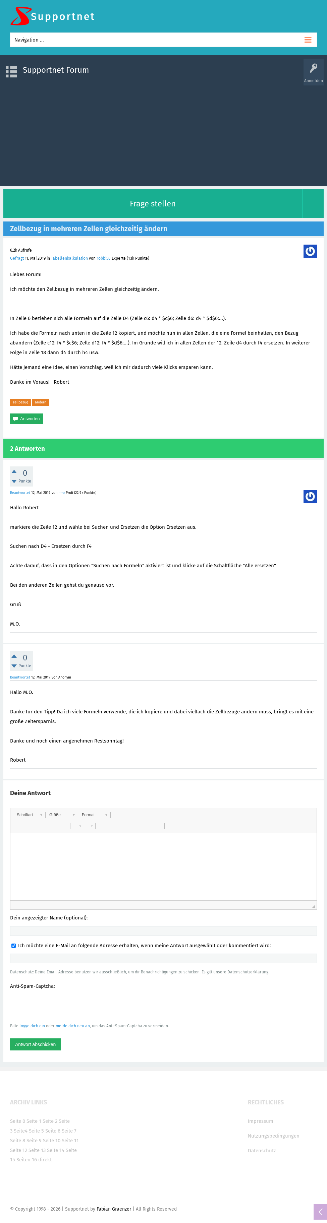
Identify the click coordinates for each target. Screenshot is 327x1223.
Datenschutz (262, 1151)
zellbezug (20, 402)
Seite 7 (69, 1131)
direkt (45, 1160)
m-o (61, 493)
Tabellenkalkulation (69, 258)
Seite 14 (55, 1150)
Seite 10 (51, 1141)
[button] (29, 815)
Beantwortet (20, 493)
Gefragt (17, 258)
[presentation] (61, 1006)
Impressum (260, 1121)
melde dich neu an (73, 1026)
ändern (40, 402)
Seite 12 (18, 1150)
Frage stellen (153, 203)
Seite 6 (52, 1131)
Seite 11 (70, 1141)
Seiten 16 (26, 1160)
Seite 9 (34, 1141)
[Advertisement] (163, 132)
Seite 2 (50, 1121)
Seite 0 (17, 1121)
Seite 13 (37, 1150)
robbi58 (104, 258)
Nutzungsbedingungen (273, 1136)
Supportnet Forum (56, 70)
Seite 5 (36, 1131)
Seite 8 (17, 1141)
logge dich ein (32, 1026)
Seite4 (21, 1131)
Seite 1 (33, 1121)
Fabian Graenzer (114, 1209)
